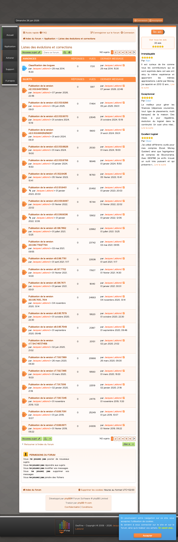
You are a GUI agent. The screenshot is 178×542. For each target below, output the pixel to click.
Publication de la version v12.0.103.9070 (48, 116)
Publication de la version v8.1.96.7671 (47, 282)
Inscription (155, 20)
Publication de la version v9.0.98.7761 (47, 258)
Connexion (141, 20)
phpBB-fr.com (85, 502)
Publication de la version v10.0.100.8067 (48, 201)
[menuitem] (43, 32)
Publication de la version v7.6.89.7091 (47, 411)
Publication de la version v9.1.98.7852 (47, 228)
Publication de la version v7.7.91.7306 (47, 384)
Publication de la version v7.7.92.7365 (47, 370)
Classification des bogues (42, 65)
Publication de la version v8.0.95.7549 (48, 326)
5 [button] (126, 52)
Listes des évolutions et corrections (46, 47)
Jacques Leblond (41, 68)
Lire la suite (147, 127)
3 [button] (119, 52)
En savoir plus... (166, 527)
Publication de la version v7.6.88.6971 (47, 425)
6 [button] (130, 52)
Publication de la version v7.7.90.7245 (47, 398)
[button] (134, 52)
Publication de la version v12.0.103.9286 (48, 102)
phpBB (68, 498)
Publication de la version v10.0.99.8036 (48, 214)
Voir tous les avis (158, 39)
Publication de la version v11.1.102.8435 (48, 173)
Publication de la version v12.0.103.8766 (48, 160)
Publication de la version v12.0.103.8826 (48, 146)
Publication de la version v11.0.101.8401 (47, 187)
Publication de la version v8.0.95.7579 (48, 313)
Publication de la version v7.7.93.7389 (47, 357)
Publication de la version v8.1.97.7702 (47, 269)
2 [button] (115, 52)
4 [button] (122, 52)
